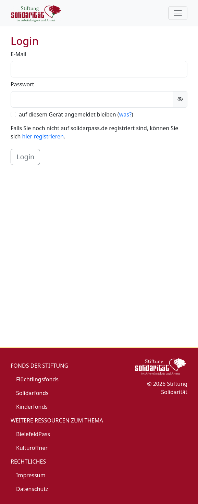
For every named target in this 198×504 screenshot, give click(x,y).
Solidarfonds (32, 393)
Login (25, 156)
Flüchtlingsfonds (37, 379)
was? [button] (125, 114)
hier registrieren (43, 136)
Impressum (31, 475)
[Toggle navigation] (177, 13)
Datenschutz (32, 489)
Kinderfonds (32, 406)
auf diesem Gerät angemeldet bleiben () (76, 114)
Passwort (22, 84)
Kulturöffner (32, 448)
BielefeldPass (33, 434)
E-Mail (18, 54)
